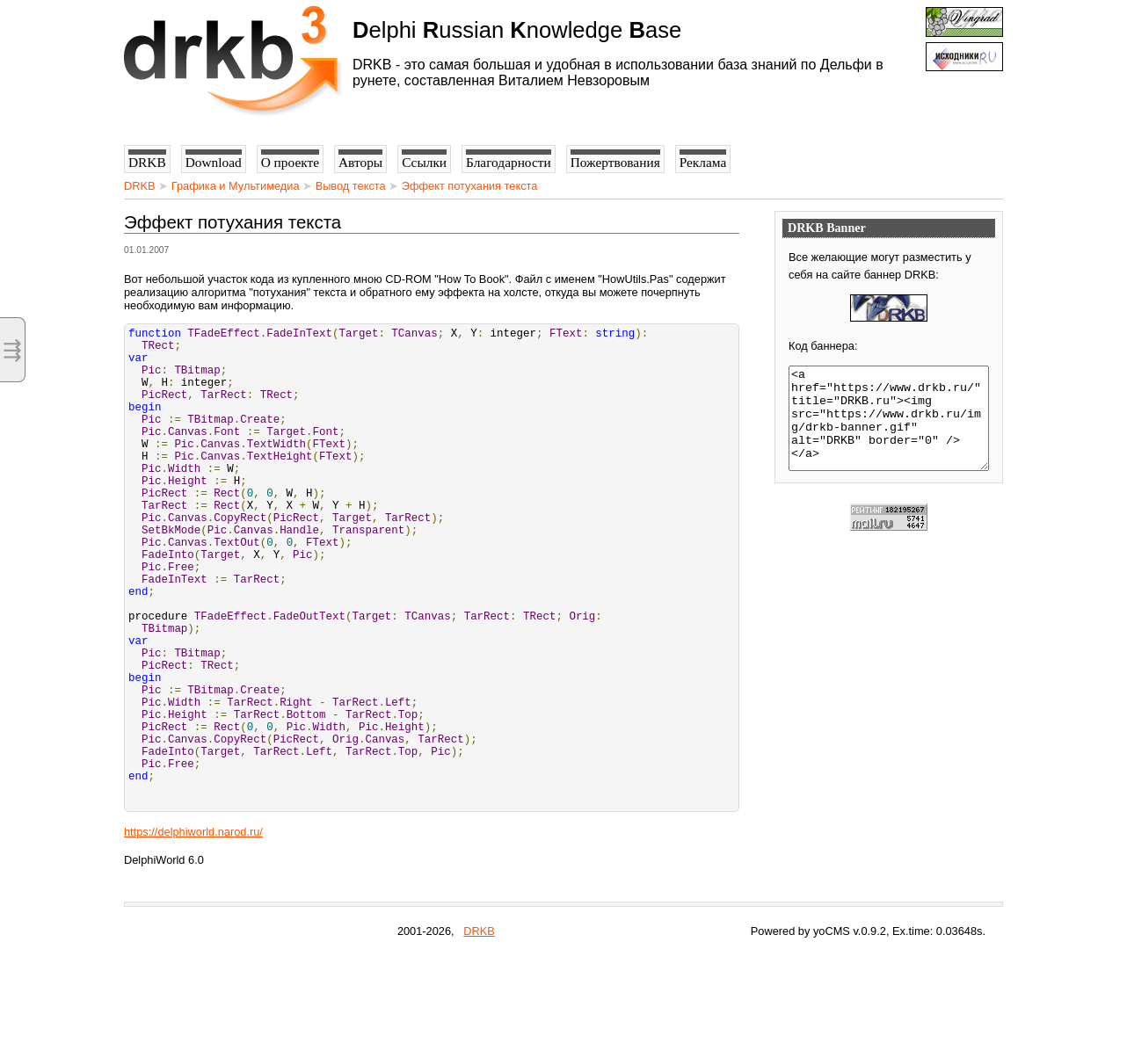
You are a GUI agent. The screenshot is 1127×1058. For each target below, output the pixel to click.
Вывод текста (351, 185)
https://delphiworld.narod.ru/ (193, 934)
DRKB (140, 185)
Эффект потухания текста (470, 185)
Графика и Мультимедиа (235, 185)
